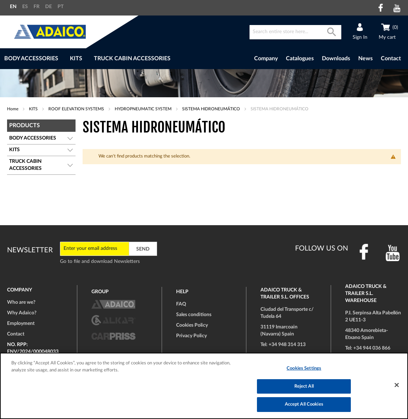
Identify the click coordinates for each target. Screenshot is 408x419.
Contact (391, 58)
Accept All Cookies (304, 404)
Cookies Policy (192, 325)
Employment (21, 323)
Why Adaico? (21, 312)
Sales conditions (193, 314)
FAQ (181, 304)
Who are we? (21, 302)
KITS (34, 109)
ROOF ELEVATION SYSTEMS (76, 109)
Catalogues (300, 58)
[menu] (114, 58)
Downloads (336, 58)
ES (25, 6)
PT (61, 6)
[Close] (396, 385)
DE (48, 6)
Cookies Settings (304, 368)
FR (37, 6)
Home (13, 109)
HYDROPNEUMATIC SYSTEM (144, 109)
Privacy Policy (191, 335)
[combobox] (295, 32)
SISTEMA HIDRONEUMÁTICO (211, 109)
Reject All (304, 386)
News (365, 58)
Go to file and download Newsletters (100, 261)
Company (266, 58)
